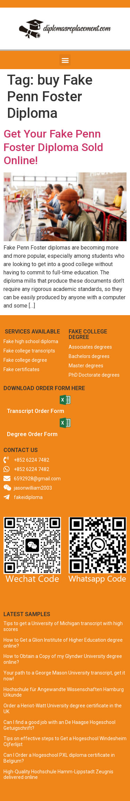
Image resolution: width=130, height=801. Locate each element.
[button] (65, 60)
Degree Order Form (32, 434)
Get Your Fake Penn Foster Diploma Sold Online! (53, 147)
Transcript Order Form (35, 411)
